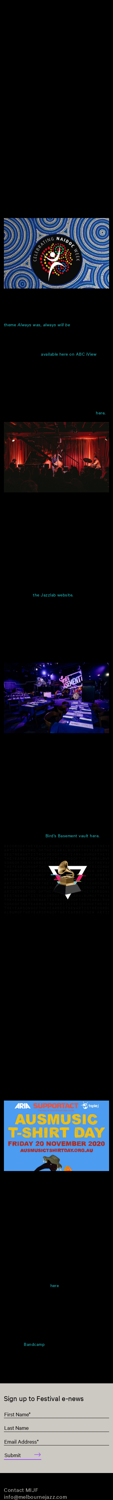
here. (100, 413)
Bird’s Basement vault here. (73, 835)
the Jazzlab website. (53, 595)
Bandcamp (34, 1344)
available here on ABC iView (68, 354)
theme (37, 324)
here (54, 1285)
